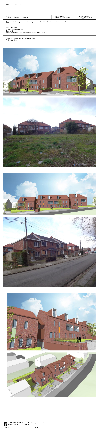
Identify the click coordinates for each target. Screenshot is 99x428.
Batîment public (18, 22)
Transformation (70, 22)
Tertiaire (58, 22)
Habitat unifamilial (46, 22)
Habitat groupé (31, 22)
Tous (7, 22)
